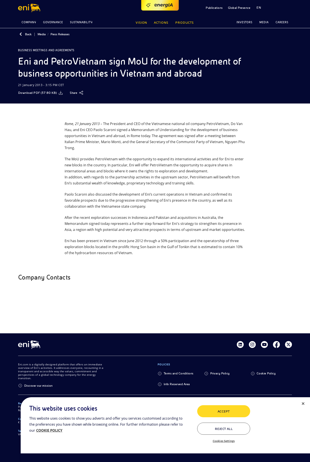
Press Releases (60, 34)
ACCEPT (224, 411)
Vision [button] (141, 22)
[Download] (40, 93)
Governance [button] (53, 22)
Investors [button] (245, 22)
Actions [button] (161, 22)
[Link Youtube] (264, 344)
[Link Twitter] (288, 344)
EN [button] (258, 7)
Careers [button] (282, 22)
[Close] (303, 403)
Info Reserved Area (177, 384)
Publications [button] (214, 7)
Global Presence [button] (239, 7)
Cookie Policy (266, 373)
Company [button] (29, 22)
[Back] (20, 34)
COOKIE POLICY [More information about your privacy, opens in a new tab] (49, 430)
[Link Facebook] (276, 344)
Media (41, 34)
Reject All (224, 429)
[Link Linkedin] (240, 344)
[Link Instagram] (252, 344)
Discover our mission (38, 385)
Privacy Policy (220, 373)
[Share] (76, 93)
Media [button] (264, 22)
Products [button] (184, 22)
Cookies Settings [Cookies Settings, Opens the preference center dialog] (224, 441)
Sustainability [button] (81, 22)
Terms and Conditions (179, 373)
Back (28, 34)
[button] (30, 7)
